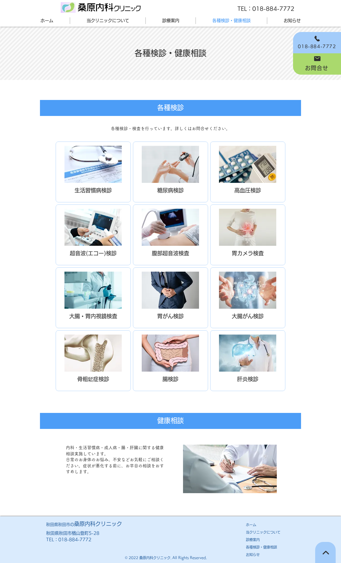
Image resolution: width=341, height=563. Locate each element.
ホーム (251, 524)
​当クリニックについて (263, 532)
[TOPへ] (325, 552)
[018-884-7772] (317, 42)
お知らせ (253, 554)
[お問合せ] (317, 64)
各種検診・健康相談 (261, 547)
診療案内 (253, 539)
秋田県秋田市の (84, 524)
